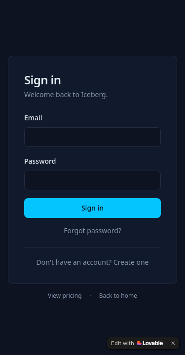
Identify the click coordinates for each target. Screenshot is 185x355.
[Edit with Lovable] (137, 343)
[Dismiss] (173, 343)
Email (33, 117)
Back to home (118, 296)
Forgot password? (92, 230)
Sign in (92, 208)
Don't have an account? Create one (93, 262)
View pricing (64, 296)
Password (40, 161)
